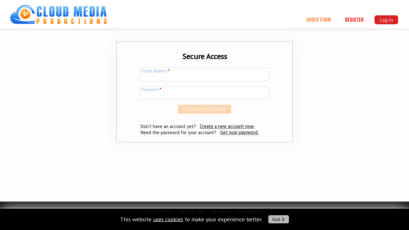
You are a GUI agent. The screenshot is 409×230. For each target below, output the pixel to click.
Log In (386, 20)
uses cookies (168, 219)
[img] (58, 11)
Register (354, 20)
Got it (278, 219)
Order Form (318, 20)
